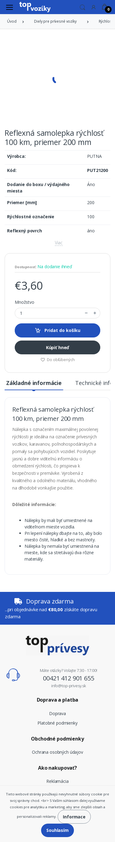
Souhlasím (57, 830)
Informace (74, 817)
